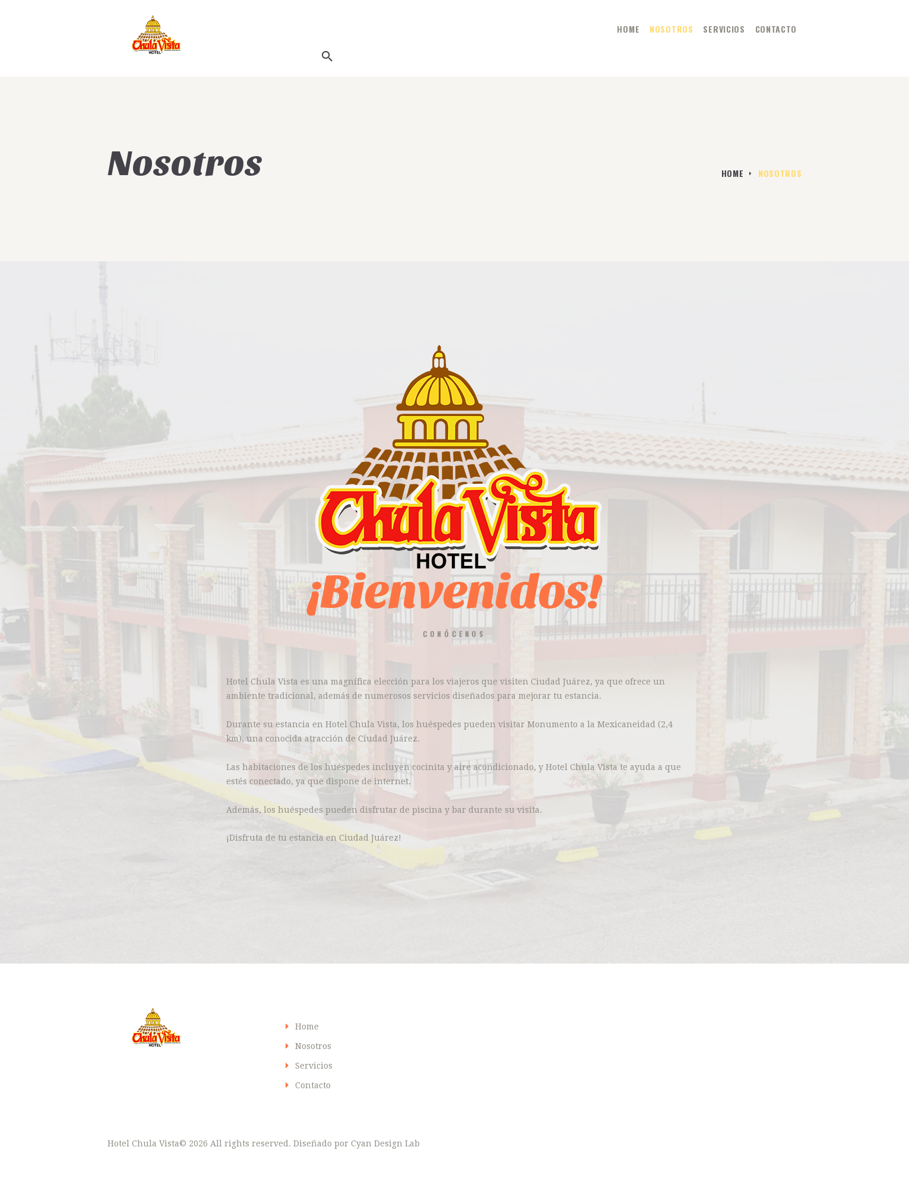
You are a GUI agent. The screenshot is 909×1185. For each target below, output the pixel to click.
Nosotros (313, 1046)
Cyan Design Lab (385, 1143)
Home (732, 173)
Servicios (313, 1065)
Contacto (313, 1085)
